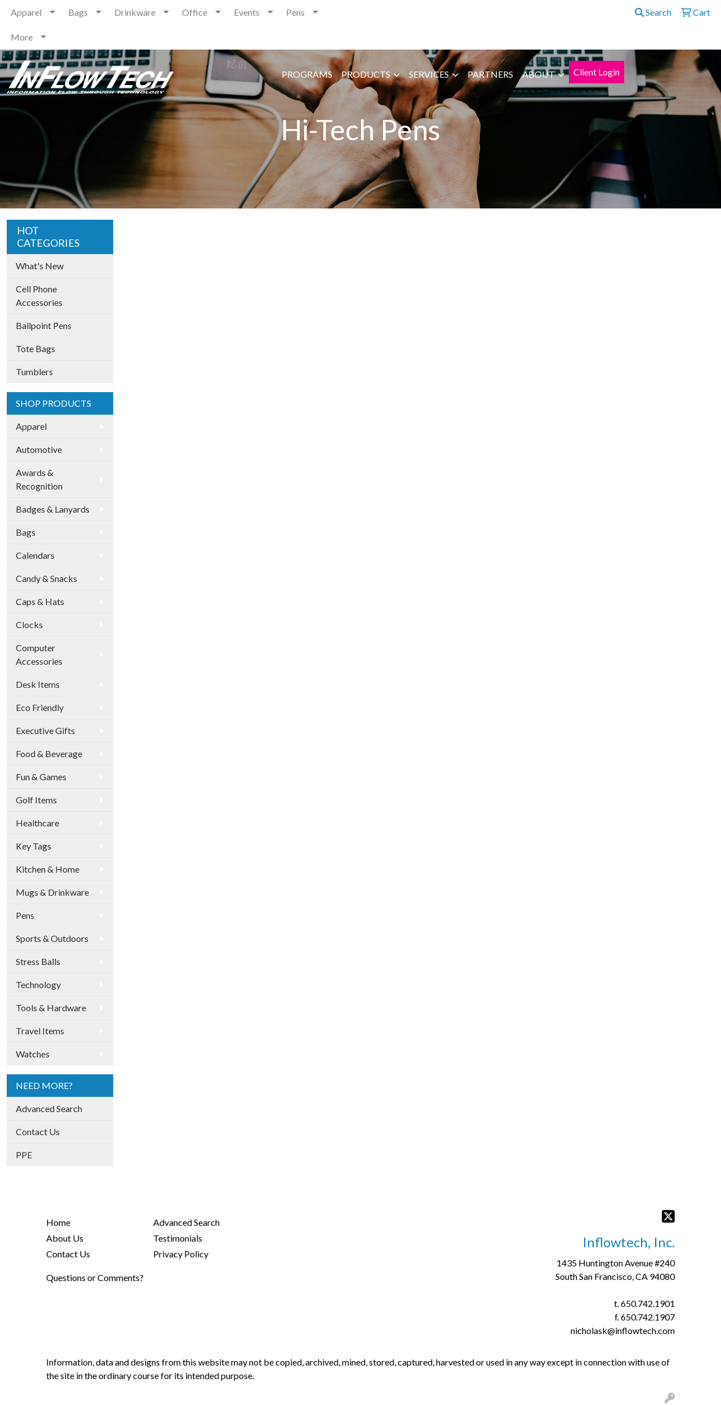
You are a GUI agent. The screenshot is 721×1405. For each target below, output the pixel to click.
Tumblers (34, 371)
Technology (38, 984)
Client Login (596, 71)
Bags (78, 12)
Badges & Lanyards (53, 509)
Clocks (29, 624)
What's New (40, 265)
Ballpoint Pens (44, 325)
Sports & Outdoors (52, 938)
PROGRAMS (307, 74)
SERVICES (429, 74)
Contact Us (38, 1131)
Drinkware (134, 12)
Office (194, 12)
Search (653, 12)
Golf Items (36, 799)
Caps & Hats (40, 601)
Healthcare (37, 822)
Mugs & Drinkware (52, 892)
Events (247, 12)
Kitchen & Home (47, 869)
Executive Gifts (45, 730)
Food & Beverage (49, 753)
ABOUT (538, 74)
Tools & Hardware (51, 1007)
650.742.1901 (648, 1303)
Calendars (35, 555)
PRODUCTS (365, 74)
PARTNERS (490, 74)
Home (58, 1222)
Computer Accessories (39, 654)
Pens (295, 12)
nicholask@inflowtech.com (623, 1330)
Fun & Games (41, 776)
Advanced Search (49, 1108)
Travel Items (40, 1030)
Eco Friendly (40, 707)
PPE (24, 1154)
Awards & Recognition (39, 479)
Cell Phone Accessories (39, 295)
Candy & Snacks (46, 578)
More (22, 37)
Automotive (39, 449)
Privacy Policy (180, 1253)
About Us (64, 1238)
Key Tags (33, 846)
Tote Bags (35, 348)
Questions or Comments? (95, 1277)
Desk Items (38, 684)
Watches (33, 1053)
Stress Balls (38, 961)
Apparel (26, 12)
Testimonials (177, 1238)
